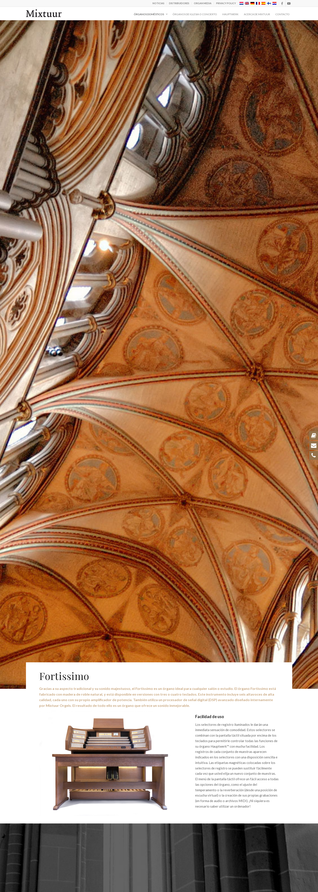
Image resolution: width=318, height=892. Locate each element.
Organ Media (202, 3)
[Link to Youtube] (289, 3)
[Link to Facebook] (282, 3)
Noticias (158, 3)
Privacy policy (226, 3)
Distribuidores (179, 3)
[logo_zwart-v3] (44, 13)
